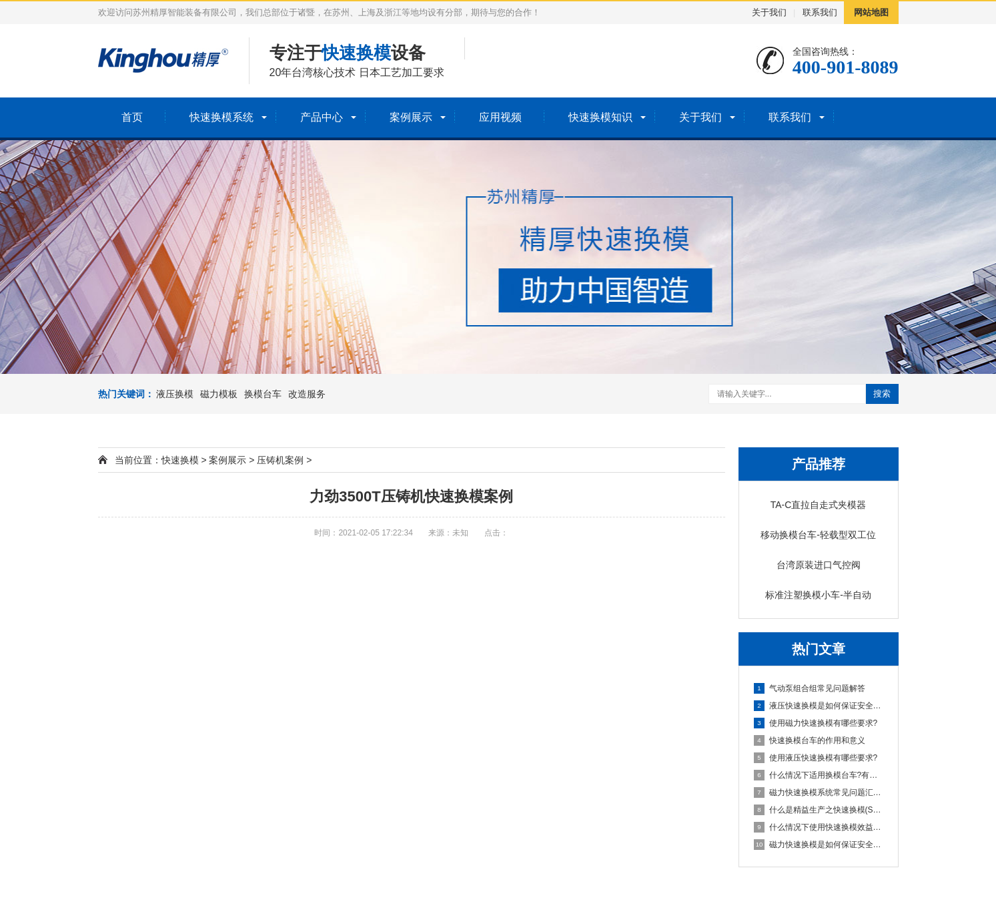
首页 (132, 117)
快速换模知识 (600, 117)
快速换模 (180, 460)
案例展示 (411, 117)
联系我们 (820, 12)
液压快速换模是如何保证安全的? (819, 705)
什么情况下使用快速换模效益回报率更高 (819, 827)
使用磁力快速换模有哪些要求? (816, 723)
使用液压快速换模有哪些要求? (816, 757)
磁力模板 (218, 394)
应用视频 (500, 117)
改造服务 (307, 394)
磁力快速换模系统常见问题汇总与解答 (819, 792)
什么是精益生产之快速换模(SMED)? (819, 810)
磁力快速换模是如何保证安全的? (819, 844)
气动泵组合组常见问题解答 (809, 688)
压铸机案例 (280, 460)
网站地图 (871, 12)
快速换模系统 (221, 117)
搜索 (882, 394)
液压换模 (174, 394)
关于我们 (769, 12)
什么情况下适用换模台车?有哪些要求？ (819, 775)
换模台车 (263, 394)
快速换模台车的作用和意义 (809, 740)
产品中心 (321, 117)
